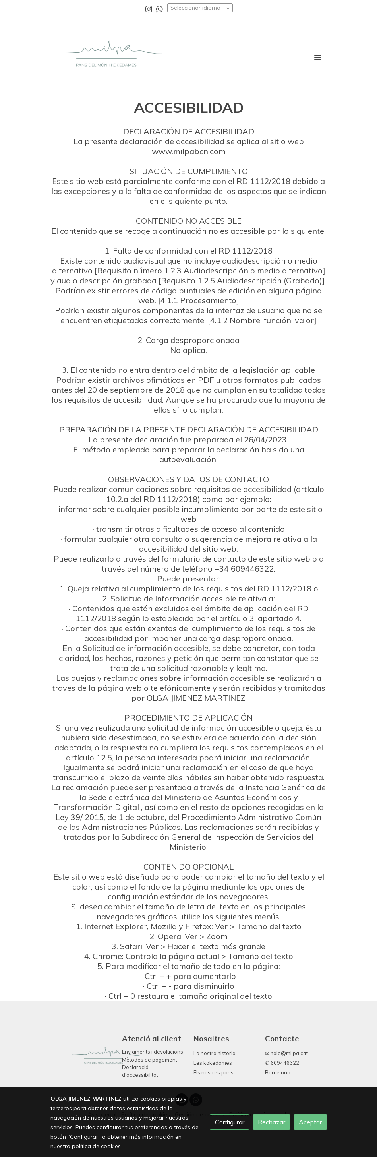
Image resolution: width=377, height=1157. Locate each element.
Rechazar (271, 1122)
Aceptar (310, 1122)
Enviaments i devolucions (152, 1051)
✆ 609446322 (282, 1063)
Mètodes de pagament (149, 1059)
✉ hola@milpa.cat (286, 1053)
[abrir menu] (317, 57)
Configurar (229, 1122)
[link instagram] (148, 8)
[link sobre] (81, 1058)
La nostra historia (214, 1053)
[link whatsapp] (159, 8)
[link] (109, 57)
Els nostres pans (213, 1072)
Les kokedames (212, 1063)
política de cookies (96, 1146)
